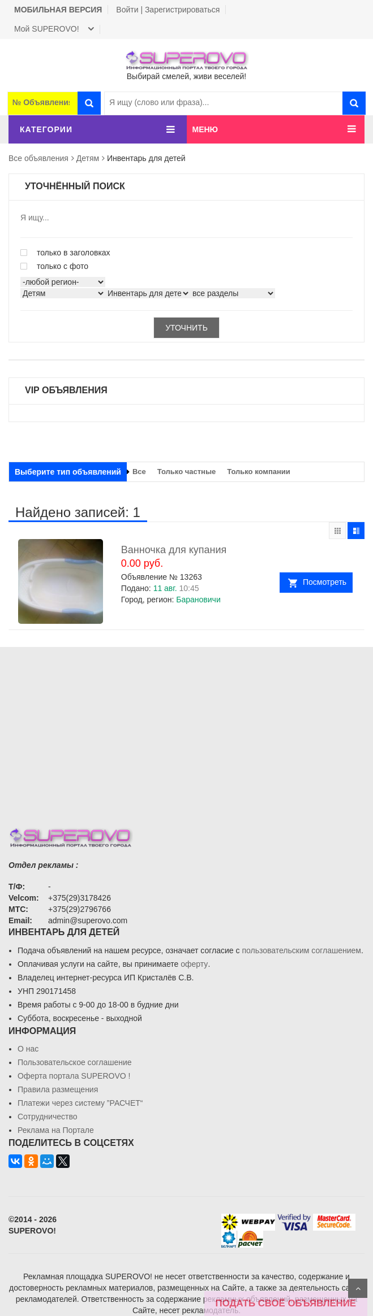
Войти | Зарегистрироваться (168, 9)
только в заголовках (65, 252)
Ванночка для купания (174, 549)
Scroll (357, 1288)
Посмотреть (324, 582)
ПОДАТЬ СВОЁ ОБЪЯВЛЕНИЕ (286, 1303)
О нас (28, 1048)
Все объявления (38, 158)
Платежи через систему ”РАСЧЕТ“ (80, 1102)
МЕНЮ (205, 129)
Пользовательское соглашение (75, 1062)
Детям (87, 158)
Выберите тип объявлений (68, 471)
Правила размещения (58, 1089)
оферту (194, 963)
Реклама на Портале (56, 1130)
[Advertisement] (186, 726)
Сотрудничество (47, 1116)
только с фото (54, 266)
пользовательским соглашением (301, 950)
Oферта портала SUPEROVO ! (74, 1075)
